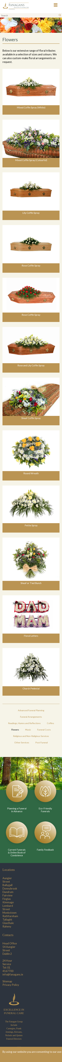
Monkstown (9, 912)
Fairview (7, 895)
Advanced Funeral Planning (31, 710)
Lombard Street (7, 907)
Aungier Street (7, 879)
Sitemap (7, 981)
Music (28, 729)
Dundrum (7, 892)
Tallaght (7, 919)
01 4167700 (7, 969)
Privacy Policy (10, 984)
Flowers (15, 729)
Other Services (21, 742)
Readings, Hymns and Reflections (24, 723)
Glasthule (8, 923)
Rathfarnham (10, 916)
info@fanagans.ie (12, 974)
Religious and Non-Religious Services (31, 736)
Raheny (6, 926)
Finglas (6, 898)
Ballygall (7, 885)
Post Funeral (41, 742)
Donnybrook (9, 888)
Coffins (50, 723)
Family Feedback (45, 849)
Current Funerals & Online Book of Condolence (17, 852)
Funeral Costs (44, 729)
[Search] (59, 15)
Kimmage (8, 902)
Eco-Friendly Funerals (45, 810)
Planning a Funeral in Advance (16, 810)
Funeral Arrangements (31, 716)
